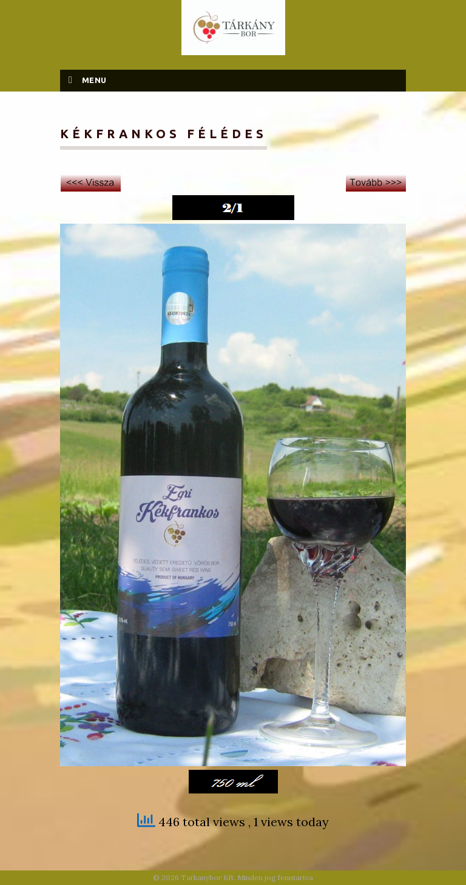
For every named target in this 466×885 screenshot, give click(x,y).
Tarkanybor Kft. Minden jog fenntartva (247, 877)
